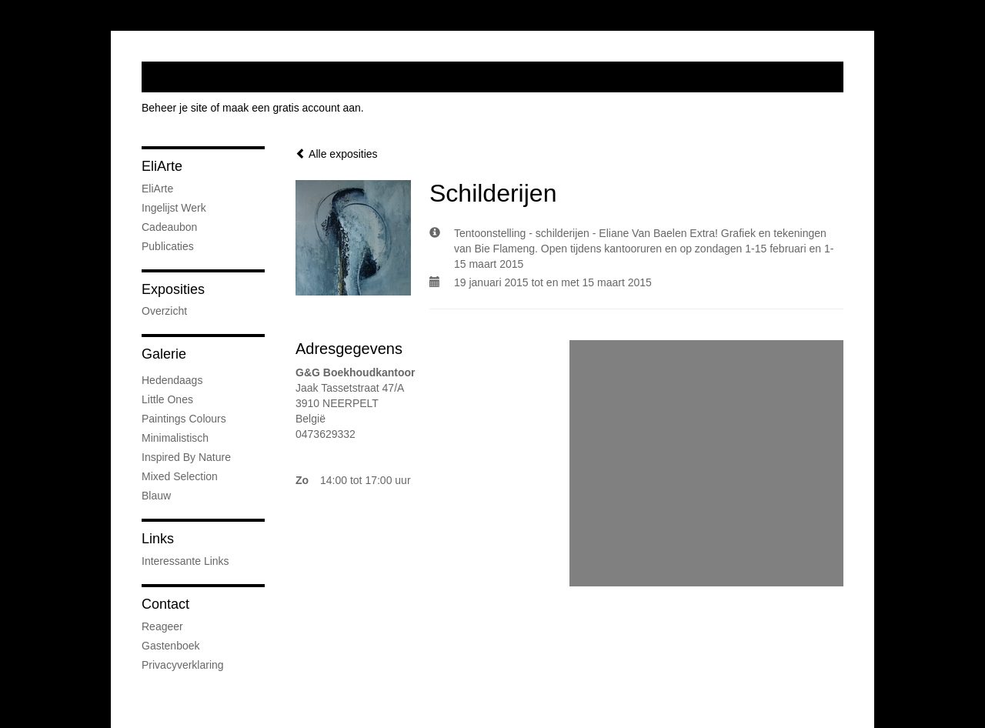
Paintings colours (184, 418)
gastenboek (171, 646)
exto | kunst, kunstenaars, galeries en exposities (185, 77)
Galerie (164, 354)
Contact (165, 604)
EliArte (162, 166)
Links (158, 538)
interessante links (185, 561)
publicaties (168, 246)
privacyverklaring (183, 665)
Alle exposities (337, 154)
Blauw (156, 495)
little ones (167, 399)
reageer (162, 626)
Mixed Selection (180, 476)
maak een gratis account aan (291, 108)
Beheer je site (175, 108)
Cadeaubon (169, 227)
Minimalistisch (175, 438)
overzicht (164, 311)
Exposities (173, 289)
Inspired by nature (186, 457)
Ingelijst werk (174, 208)
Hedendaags (172, 380)
